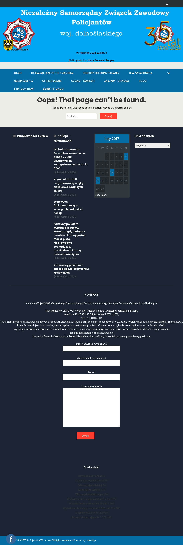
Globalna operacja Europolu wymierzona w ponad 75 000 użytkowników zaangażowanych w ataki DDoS (70, 159)
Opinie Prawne (51, 81)
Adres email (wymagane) (91, 360)
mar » (104, 194)
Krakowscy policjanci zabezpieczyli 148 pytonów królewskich (71, 268)
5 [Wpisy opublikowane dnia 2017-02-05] (126, 156)
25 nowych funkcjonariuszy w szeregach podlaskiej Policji (68, 207)
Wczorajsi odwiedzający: (90, 494)
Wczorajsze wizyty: (89, 489)
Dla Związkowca (140, 73)
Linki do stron (24, 88)
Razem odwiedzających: (86, 517)
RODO (142, 81)
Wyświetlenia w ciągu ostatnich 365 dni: (87, 508)
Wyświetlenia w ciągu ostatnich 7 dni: (89, 498)
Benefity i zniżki (53, 88)
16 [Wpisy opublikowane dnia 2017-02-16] (112, 172)
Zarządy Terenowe (116, 81)
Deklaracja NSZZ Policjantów (52, 73)
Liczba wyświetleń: (86, 512)
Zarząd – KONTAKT (83, 81)
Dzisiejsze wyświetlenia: (90, 480)
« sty (97, 194)
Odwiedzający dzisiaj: (90, 485)
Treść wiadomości (91, 406)
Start (18, 73)
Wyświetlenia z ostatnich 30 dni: (88, 503)
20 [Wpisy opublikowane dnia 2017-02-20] (97, 180)
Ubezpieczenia (23, 81)
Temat (91, 375)
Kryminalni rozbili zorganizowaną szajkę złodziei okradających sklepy (68, 185)
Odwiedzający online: (91, 475)
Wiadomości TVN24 (32, 136)
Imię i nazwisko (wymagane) (91, 346)
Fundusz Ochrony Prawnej (101, 73)
